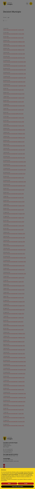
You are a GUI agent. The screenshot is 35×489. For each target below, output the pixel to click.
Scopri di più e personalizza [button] (17, 486)
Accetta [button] (25, 483)
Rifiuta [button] (9, 483)
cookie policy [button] (29, 474)
